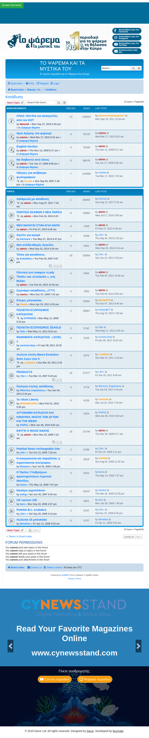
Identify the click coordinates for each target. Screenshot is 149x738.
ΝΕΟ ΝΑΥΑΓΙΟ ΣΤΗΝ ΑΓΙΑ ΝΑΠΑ (38, 225)
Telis (22, 331)
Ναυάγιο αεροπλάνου (30, 490)
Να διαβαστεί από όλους (32, 159)
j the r (101, 234)
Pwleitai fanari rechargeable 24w (38, 448)
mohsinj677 (104, 309)
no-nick (28, 181)
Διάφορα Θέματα (30, 127)
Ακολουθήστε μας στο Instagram (126, 37)
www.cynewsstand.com (75, 653)
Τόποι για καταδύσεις (30, 254)
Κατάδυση (14, 97)
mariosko (103, 399)
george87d (104, 300)
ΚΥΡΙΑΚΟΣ (30, 318)
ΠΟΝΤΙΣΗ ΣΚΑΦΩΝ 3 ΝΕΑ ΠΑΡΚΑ (39, 212)
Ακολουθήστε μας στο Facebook (126, 31)
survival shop (27, 345)
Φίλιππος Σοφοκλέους (32, 390)
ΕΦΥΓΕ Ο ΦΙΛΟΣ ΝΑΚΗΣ (32, 430)
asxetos (102, 490)
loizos (23, 484)
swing (23, 494)
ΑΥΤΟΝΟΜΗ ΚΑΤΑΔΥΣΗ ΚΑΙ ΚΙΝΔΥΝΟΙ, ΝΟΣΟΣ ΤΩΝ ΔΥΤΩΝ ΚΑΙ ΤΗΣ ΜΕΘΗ (37, 417)
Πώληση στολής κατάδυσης (35, 386)
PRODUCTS (24, 372)
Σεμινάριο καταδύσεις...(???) (35, 290)
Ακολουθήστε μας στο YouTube (126, 44)
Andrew (102, 172)
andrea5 (102, 458)
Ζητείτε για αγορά (28, 235)
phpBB (64, 575)
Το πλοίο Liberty (27, 399)
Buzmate (118, 731)
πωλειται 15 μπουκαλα (31, 519)
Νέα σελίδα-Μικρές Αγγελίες (35, 244)
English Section (27, 146)
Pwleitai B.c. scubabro (31, 509)
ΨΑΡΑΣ (24, 425)
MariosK (24, 124)
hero (22, 504)
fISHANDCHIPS (28, 403)
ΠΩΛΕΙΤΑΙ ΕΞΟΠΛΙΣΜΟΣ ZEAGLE (38, 327)
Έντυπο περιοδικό (54, 679)
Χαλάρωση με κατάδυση (32, 199)
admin (23, 150)
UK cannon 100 (26, 500)
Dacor (90, 731)
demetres (25, 523)
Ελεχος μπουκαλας (29, 300)
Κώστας (102, 198)
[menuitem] (30, 83)
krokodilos (26, 258)
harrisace (25, 239)
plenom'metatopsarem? (111, 115)
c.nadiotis (29, 362)
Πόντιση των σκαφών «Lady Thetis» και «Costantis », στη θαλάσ (35, 276)
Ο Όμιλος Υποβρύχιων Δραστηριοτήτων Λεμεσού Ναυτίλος (33, 476)
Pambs (24, 304)
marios (24, 137)
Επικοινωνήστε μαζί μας (125, 51)
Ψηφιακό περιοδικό (95, 679)
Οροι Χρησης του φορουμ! (34, 133)
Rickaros (25, 466)
